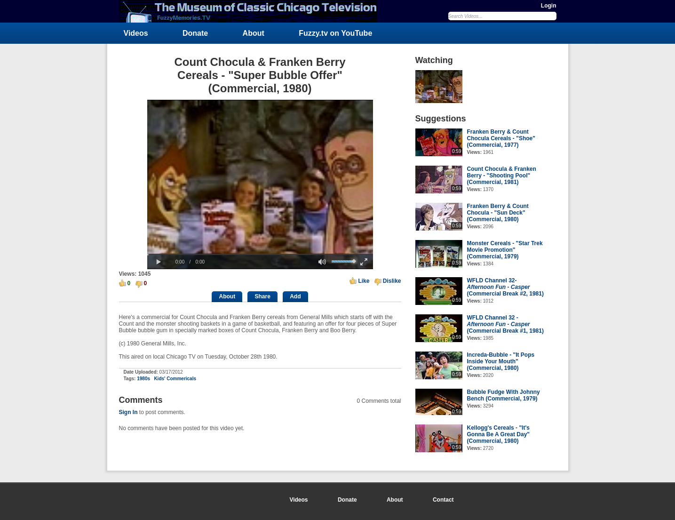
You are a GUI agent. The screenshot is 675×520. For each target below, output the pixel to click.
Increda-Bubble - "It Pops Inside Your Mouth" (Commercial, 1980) (501, 361)
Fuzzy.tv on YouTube (335, 33)
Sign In (128, 412)
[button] (159, 262)
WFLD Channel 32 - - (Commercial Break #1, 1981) (505, 324)
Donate (195, 33)
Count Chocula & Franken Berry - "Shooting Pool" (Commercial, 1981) (501, 175)
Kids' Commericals (175, 378)
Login (548, 5)
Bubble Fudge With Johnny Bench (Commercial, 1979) (503, 395)
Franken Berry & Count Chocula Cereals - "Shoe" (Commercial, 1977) (501, 138)
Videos (136, 33)
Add (295, 296)
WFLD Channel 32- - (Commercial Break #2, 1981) (505, 287)
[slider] (260, 254)
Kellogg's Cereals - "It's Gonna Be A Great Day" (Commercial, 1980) (498, 434)
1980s (143, 378)
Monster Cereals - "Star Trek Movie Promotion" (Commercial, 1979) (505, 250)
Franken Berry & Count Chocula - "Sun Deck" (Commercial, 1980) (498, 213)
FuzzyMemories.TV (251, 11)
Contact (443, 499)
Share (262, 296)
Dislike (392, 281)
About (253, 33)
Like (363, 281)
